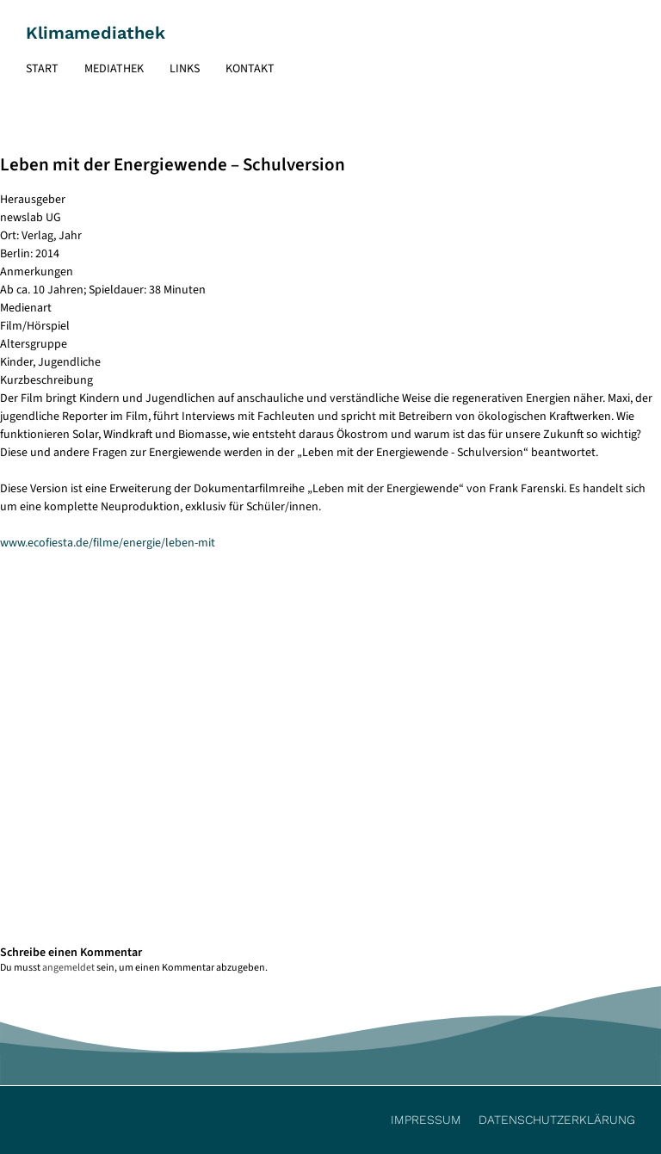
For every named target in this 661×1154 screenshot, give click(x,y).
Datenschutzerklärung (557, 1119)
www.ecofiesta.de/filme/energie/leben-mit (107, 543)
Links (185, 68)
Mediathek (114, 68)
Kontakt (250, 68)
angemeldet (68, 967)
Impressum (426, 1119)
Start (42, 68)
